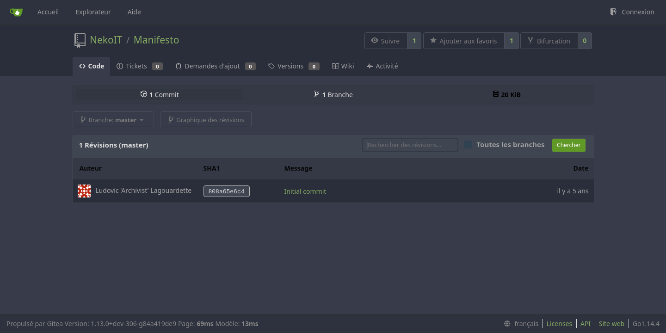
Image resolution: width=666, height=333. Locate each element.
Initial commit (305, 191)
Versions (294, 66)
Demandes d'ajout (215, 66)
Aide (134, 11)
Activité (382, 66)
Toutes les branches (513, 144)
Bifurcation (548, 41)
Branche (333, 94)
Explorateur (93, 11)
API (585, 323)
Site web (611, 323)
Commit (159, 94)
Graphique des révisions (205, 120)
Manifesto (156, 39)
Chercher (568, 145)
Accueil (48, 11)
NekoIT (106, 39)
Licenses (560, 323)
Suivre (385, 41)
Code (92, 66)
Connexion (632, 11)
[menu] (519, 323)
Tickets (139, 66)
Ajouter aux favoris (463, 41)
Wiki (343, 66)
